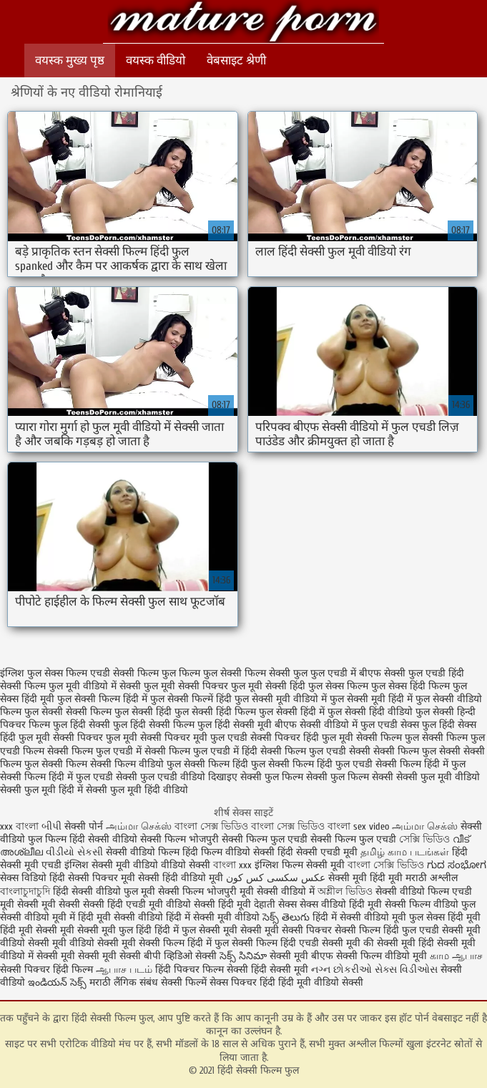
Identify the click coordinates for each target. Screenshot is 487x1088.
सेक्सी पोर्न (83, 826)
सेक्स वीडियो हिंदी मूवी (342, 904)
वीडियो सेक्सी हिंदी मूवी (208, 904)
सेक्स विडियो (23, 878)
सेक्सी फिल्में (184, 982)
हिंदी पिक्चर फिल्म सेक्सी (203, 969)
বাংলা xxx (232, 865)
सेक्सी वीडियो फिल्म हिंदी (153, 852)
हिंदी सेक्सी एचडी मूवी (317, 852)
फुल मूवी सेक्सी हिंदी (268, 686)
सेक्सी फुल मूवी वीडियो (438, 777)
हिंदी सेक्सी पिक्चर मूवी (92, 878)
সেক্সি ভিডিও (424, 839)
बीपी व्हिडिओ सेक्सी (182, 956)
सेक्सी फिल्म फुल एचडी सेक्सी (315, 751)
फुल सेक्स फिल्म (338, 686)
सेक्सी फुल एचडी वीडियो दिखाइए (176, 777)
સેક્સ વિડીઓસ (406, 969)
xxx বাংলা (19, 826)
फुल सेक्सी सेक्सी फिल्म (68, 712)
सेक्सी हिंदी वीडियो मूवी (180, 878)
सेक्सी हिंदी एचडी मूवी (123, 904)
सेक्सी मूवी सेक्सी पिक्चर (286, 930)
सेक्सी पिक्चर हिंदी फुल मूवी (301, 738)
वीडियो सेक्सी (185, 865)
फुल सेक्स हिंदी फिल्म (410, 686)
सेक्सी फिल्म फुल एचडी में (94, 751)
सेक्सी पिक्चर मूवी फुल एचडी (193, 738)
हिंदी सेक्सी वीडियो (103, 839)
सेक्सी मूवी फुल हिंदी (115, 930)
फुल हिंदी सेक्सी (81, 725)
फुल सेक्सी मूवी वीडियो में (281, 699)
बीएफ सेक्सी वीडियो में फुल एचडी (336, 725)
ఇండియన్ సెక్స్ (57, 982)
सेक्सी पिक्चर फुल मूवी (95, 738)
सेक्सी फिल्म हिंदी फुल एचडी (320, 764)
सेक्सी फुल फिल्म (271, 777)
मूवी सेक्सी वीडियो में (279, 891)
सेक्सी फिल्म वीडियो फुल (135, 764)
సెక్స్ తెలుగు (286, 917)
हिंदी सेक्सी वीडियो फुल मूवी (105, 891)
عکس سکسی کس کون (275, 878)
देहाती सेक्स (277, 904)
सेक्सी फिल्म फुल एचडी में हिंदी (200, 751)
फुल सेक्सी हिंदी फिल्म (215, 712)
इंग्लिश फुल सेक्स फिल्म (43, 673)
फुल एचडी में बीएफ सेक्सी (357, 673)
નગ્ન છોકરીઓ (341, 969)
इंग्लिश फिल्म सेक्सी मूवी (301, 865)
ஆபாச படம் (124, 969)
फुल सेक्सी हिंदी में (292, 712)
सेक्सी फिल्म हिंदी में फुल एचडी (56, 777)
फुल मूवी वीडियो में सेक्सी (95, 686)
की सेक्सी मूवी (390, 943)
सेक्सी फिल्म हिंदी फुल (224, 764)
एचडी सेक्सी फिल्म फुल (133, 673)
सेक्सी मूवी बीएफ (301, 956)
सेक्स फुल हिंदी (427, 725)
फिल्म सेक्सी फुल (276, 673)
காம (439, 956)
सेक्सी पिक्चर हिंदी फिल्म (48, 969)
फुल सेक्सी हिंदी (143, 712)
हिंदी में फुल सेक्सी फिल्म (232, 943)
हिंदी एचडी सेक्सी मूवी (320, 943)
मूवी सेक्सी (62, 904)
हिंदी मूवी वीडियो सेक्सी (320, 982)
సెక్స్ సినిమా (243, 956)
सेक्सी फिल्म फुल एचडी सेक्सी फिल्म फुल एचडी (309, 839)
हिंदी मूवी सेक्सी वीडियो (120, 917)
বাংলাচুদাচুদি (26, 891)
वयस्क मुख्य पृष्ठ (69, 60)
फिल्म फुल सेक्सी (210, 673)
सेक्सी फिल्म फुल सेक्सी (417, 751)
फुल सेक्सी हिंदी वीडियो (370, 712)
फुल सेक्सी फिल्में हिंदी (191, 699)
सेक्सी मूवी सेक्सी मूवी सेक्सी (88, 956)
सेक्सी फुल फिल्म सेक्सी (349, 777)
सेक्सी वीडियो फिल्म (413, 891)
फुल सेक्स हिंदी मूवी (445, 917)
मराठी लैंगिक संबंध (123, 982)
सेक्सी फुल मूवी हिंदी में (41, 790)
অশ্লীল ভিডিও (345, 891)
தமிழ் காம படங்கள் (404, 852)
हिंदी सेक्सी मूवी (281, 969)
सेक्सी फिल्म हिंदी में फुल (420, 764)
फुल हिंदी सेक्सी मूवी (234, 725)
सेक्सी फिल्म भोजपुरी (179, 839)
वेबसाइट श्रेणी (236, 60)
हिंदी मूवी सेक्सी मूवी (38, 930)
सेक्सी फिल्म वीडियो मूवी (383, 956)
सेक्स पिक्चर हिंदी (242, 982)
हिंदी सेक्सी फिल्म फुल (243, 23)
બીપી (52, 826)
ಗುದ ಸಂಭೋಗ (456, 865)
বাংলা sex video (360, 826)
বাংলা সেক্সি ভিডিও (387, 865)
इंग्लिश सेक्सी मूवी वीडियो (111, 865)
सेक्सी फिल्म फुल (387, 738)
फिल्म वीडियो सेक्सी (239, 852)
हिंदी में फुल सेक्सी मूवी (197, 930)
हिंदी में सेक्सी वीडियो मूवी (361, 917)
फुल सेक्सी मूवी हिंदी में (371, 699)
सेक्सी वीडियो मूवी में (39, 917)
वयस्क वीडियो (155, 60)
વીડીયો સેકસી (74, 852)
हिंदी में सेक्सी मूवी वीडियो (213, 917)
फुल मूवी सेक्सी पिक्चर (186, 686)
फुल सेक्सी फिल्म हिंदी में (102, 699)
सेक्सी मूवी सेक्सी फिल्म (141, 943)
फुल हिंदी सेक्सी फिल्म (154, 725)
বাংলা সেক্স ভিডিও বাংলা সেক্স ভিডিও (251, 826)
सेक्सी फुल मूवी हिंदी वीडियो (137, 790)
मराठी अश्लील (431, 878)
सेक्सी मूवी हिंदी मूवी (365, 878)
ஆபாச (467, 956)
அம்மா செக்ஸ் (139, 826)
